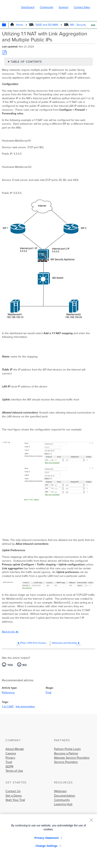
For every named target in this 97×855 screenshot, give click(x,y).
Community (46, 7)
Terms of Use (14, 771)
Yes (10, 665)
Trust (8, 762)
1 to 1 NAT (7, 706)
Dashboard (27, 7)
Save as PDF (4, 52)
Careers (10, 753)
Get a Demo (13, 796)
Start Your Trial (15, 800)
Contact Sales (82, 7)
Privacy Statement (47, 837)
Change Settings (47, 845)
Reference (8, 692)
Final (48, 692)
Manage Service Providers (71, 758)
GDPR (9, 766)
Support (63, 7)
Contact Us (12, 791)
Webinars (60, 791)
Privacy (10, 758)
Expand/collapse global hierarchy (6, 25)
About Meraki (14, 749)
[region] (48, 834)
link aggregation (25, 706)
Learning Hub (63, 804)
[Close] (91, 820)
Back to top (8, 631)
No (24, 665)
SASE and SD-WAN (44, 24)
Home (17, 24)
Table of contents (26, 61)
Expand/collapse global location (93, 23)
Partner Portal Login (67, 749)
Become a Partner (66, 753)
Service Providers (66, 762)
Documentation (64, 796)
